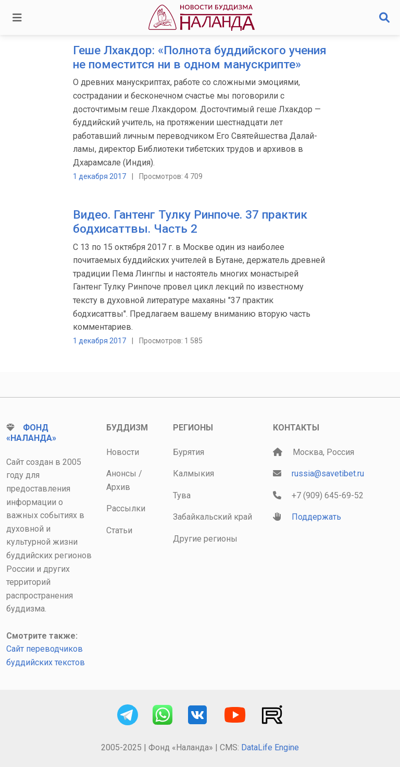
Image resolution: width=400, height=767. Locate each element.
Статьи (119, 530)
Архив (118, 487)
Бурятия (188, 452)
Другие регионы (205, 539)
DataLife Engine (270, 747)
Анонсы (121, 473)
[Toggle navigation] (17, 17)
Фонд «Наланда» (31, 432)
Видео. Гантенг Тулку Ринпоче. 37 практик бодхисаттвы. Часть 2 (190, 222)
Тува (182, 495)
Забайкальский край (212, 517)
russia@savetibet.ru (328, 473)
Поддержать (316, 517)
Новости (122, 452)
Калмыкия (193, 473)
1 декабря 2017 (99, 176)
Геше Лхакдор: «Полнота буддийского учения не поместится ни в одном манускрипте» (200, 57)
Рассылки (125, 508)
